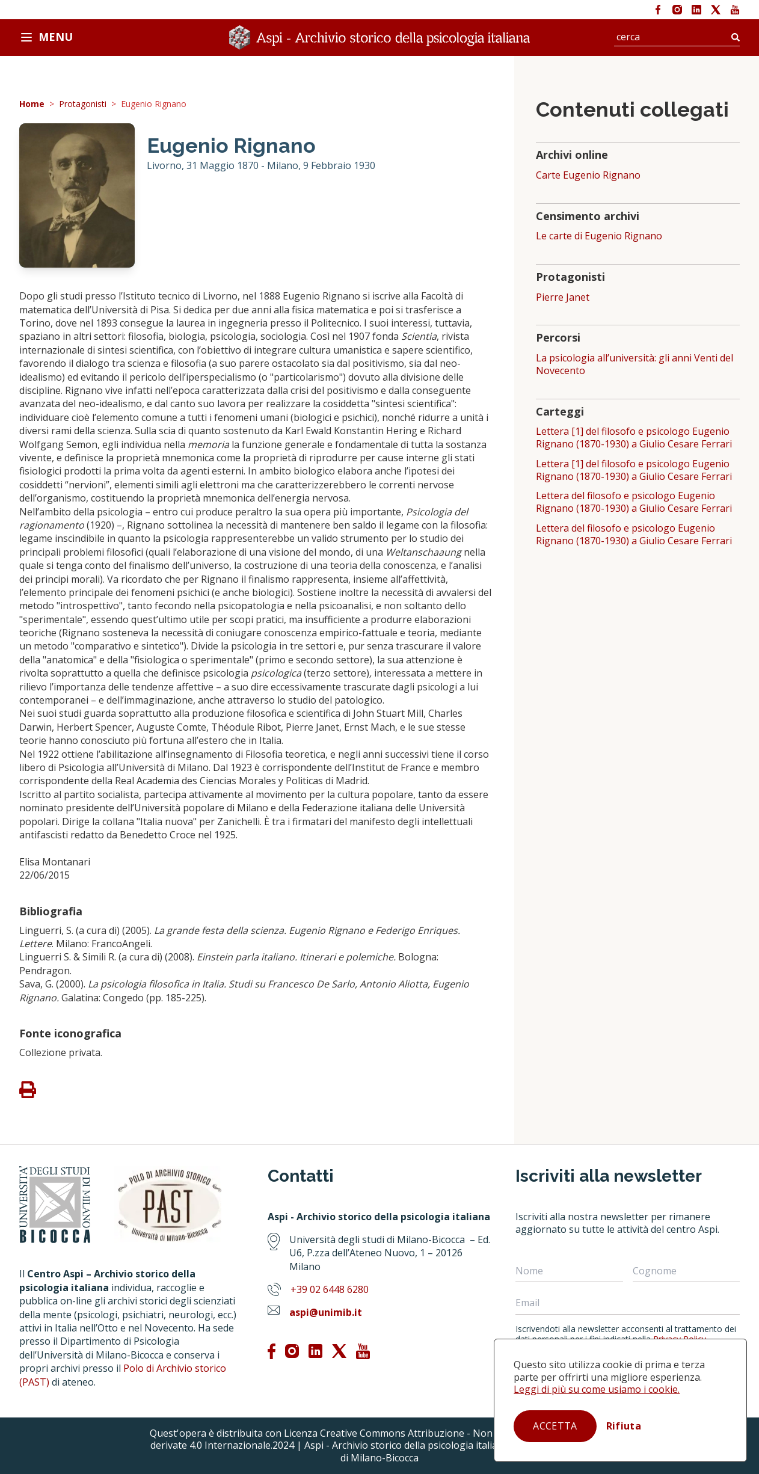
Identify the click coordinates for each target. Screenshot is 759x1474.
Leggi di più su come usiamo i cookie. (597, 1389)
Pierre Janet (562, 297)
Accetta (555, 1426)
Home (32, 104)
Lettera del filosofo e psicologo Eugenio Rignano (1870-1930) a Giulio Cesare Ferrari (634, 502)
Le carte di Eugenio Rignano (599, 236)
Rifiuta (623, 1426)
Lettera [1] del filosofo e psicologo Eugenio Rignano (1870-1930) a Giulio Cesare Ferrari (634, 437)
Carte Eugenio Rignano (588, 175)
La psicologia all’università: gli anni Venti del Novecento (634, 364)
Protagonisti (82, 104)
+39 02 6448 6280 (329, 1289)
